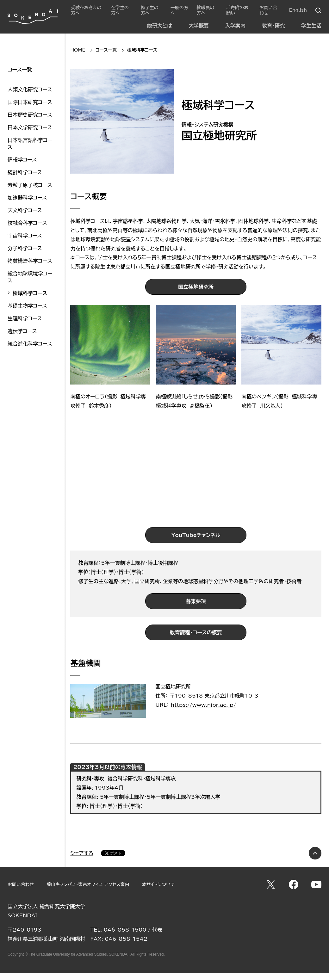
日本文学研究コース (30, 127)
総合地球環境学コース (30, 277)
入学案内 (235, 25)
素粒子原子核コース (30, 185)
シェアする (81, 853)
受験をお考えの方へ (86, 10)
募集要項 (196, 601)
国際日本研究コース (30, 102)
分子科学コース (25, 248)
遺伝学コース (22, 331)
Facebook (294, 884)
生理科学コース (25, 318)
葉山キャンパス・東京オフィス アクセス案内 (88, 884)
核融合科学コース (27, 222)
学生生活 (311, 25)
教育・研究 (273, 25)
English (298, 10)
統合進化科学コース (30, 343)
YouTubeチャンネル (195, 535)
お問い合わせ (268, 10)
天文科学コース (25, 210)
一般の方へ (179, 10)
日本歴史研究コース (30, 114)
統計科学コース (25, 172)
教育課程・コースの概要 (196, 632)
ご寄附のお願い (237, 10)
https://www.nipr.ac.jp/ (203, 704)
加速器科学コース (27, 197)
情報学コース (22, 159)
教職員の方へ (205, 10)
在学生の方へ (120, 10)
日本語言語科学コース (30, 144)
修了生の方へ (149, 10)
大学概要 (199, 25)
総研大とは (159, 25)
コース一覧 (20, 69)
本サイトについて (158, 884)
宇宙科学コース (25, 235)
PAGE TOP (315, 853)
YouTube (316, 884)
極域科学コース (30, 293)
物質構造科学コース (30, 260)
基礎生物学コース (27, 305)
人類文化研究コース (30, 89)
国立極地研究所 (196, 286)
